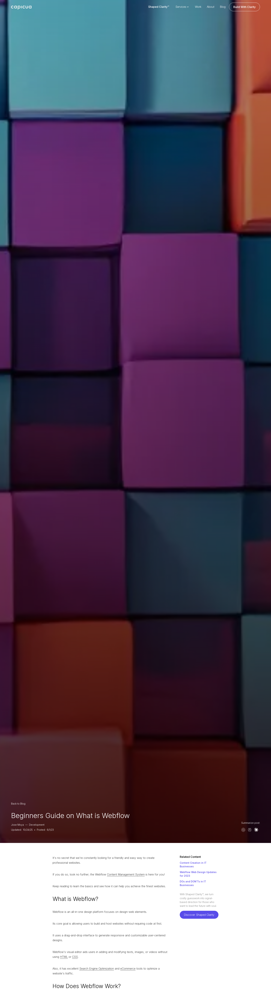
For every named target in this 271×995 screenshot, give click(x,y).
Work (198, 6)
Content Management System (126, 874)
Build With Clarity (244, 7)
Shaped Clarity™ (158, 6)
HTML (64, 957)
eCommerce (128, 968)
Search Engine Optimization (96, 968)
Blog (223, 6)
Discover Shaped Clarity (199, 914)
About (210, 6)
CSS (75, 957)
